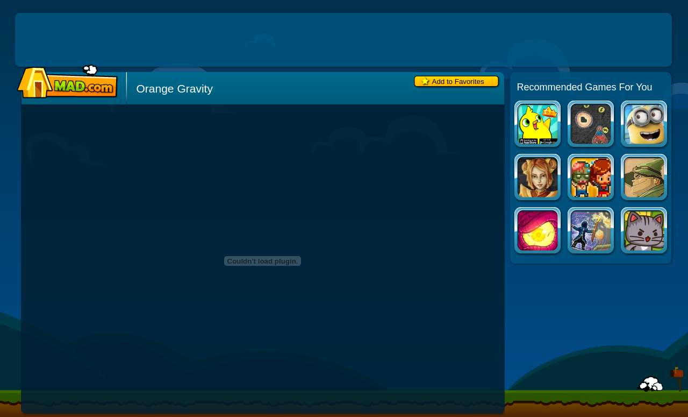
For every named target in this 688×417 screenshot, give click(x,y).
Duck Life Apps (538, 125)
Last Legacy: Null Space (591, 231)
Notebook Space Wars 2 (591, 125)
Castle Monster (644, 178)
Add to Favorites (458, 81)
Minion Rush (644, 125)
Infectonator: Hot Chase (591, 178)
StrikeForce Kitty (644, 231)
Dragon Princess (538, 178)
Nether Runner (538, 231)
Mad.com (64, 82)
